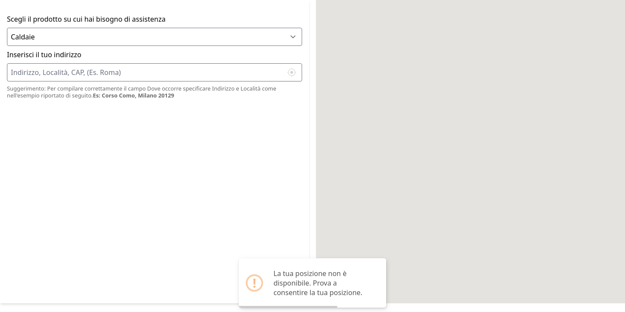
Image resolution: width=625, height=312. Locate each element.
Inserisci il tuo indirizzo (44, 54)
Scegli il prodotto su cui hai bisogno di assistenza (86, 19)
